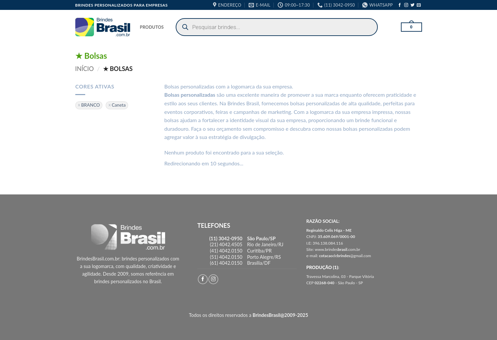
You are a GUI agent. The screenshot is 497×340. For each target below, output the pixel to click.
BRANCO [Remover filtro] (90, 105)
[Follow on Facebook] (400, 5)
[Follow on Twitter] (412, 5)
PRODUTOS (152, 27)
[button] (411, 27)
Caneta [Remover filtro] (118, 105)
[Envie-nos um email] (419, 5)
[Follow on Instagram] (406, 5)
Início (84, 68)
